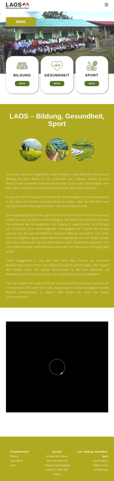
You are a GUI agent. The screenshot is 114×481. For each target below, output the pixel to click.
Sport (13, 465)
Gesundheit (16, 460)
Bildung (14, 456)
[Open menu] (106, 4)
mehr (22, 83)
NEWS (21, 21)
